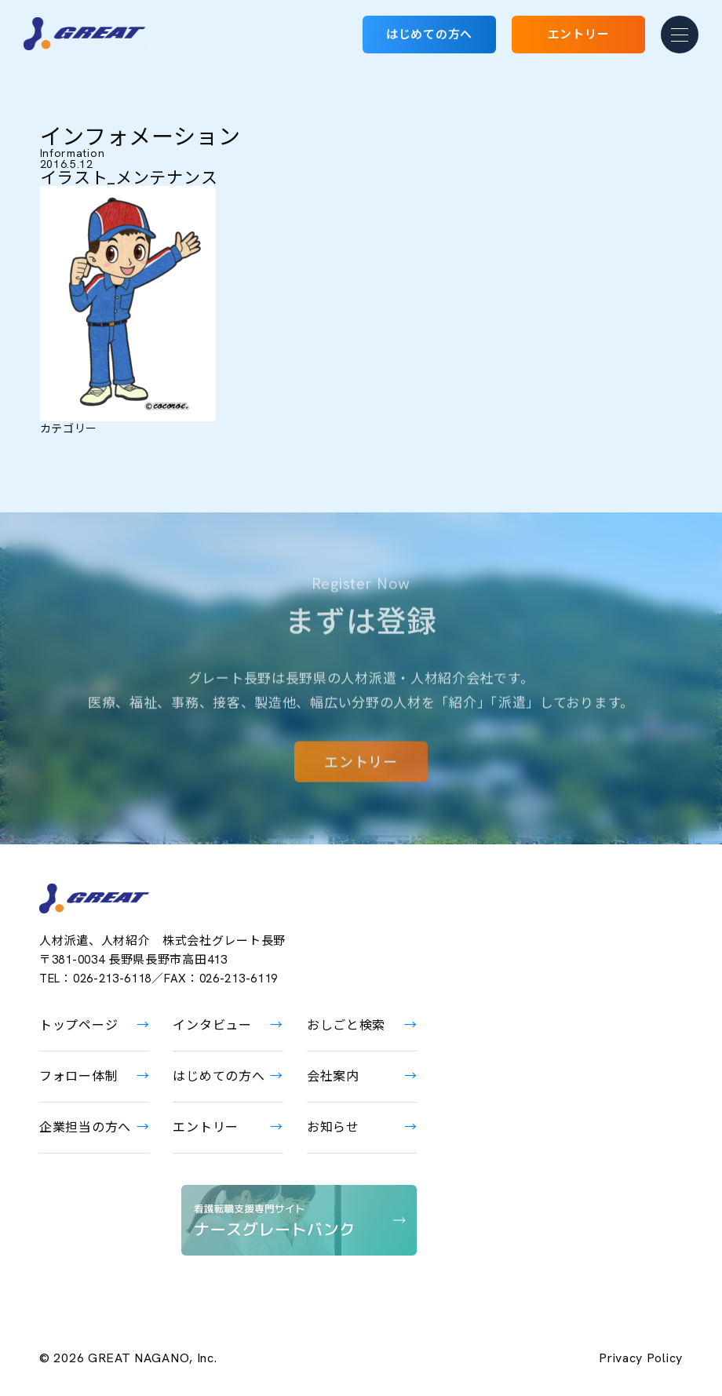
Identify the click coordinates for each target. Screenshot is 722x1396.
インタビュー (212, 1025)
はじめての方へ (429, 34)
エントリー (579, 34)
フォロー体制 (78, 1076)
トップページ (78, 1025)
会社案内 (333, 1076)
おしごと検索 (346, 1025)
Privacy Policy (641, 1358)
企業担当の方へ (85, 1127)
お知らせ (333, 1127)
